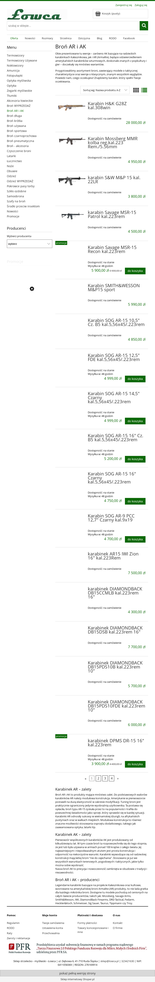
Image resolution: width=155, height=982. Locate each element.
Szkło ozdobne (16, 191)
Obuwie (12, 171)
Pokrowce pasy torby (21, 186)
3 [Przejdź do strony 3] (105, 778)
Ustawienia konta (52, 928)
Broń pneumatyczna (20, 141)
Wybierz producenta (19, 236)
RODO (10, 928)
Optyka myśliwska (19, 80)
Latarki (11, 156)
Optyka (11, 85)
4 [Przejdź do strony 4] (112, 778)
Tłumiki (12, 96)
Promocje (13, 216)
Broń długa (14, 116)
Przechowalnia (51, 933)
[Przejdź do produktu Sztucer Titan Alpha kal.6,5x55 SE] (29, 307)
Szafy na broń (16, 201)
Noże (10, 166)
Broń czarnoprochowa (22, 136)
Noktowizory (15, 65)
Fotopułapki (15, 75)
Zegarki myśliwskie (19, 91)
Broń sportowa (17, 131)
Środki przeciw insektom (23, 206)
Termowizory (15, 55)
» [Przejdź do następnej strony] (118, 778)
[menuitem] (14, 38)
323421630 (127, 961)
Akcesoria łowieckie (20, 101)
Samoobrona (15, 196)
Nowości (12, 211)
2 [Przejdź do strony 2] (98, 778)
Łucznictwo (14, 161)
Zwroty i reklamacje (18, 938)
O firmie (118, 928)
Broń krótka (14, 121)
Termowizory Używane (22, 60)
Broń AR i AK (15, 111)
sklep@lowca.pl (109, 961)
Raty (9, 933)
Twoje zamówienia (53, 923)
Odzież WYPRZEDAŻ (20, 181)
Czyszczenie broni (19, 151)
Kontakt (118, 923)
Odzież (11, 176)
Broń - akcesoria (18, 146)
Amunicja (13, 70)
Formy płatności (87, 923)
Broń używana (16, 126)
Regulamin (13, 923)
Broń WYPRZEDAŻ (18, 106)
